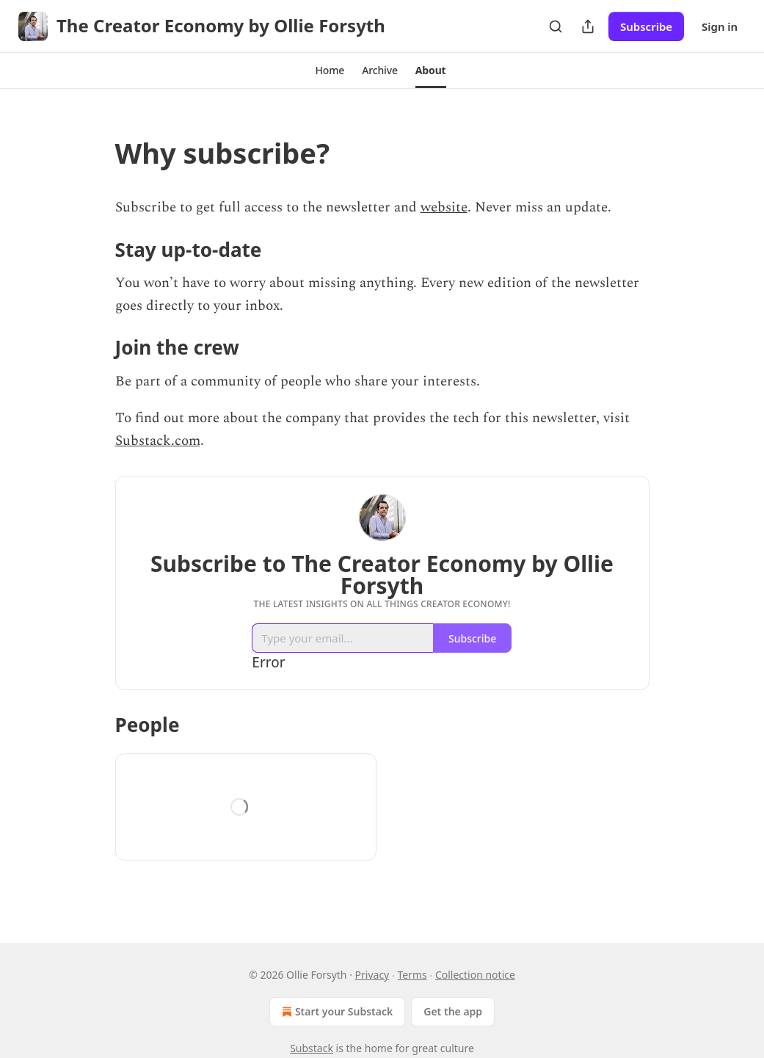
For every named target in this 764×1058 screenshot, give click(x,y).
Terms (411, 975)
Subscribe (646, 26)
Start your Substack (336, 1012)
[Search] (555, 26)
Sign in (720, 26)
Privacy (372, 975)
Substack (311, 1048)
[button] (329, 70)
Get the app (452, 1011)
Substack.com (157, 441)
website (444, 207)
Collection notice (475, 975)
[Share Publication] (588, 26)
